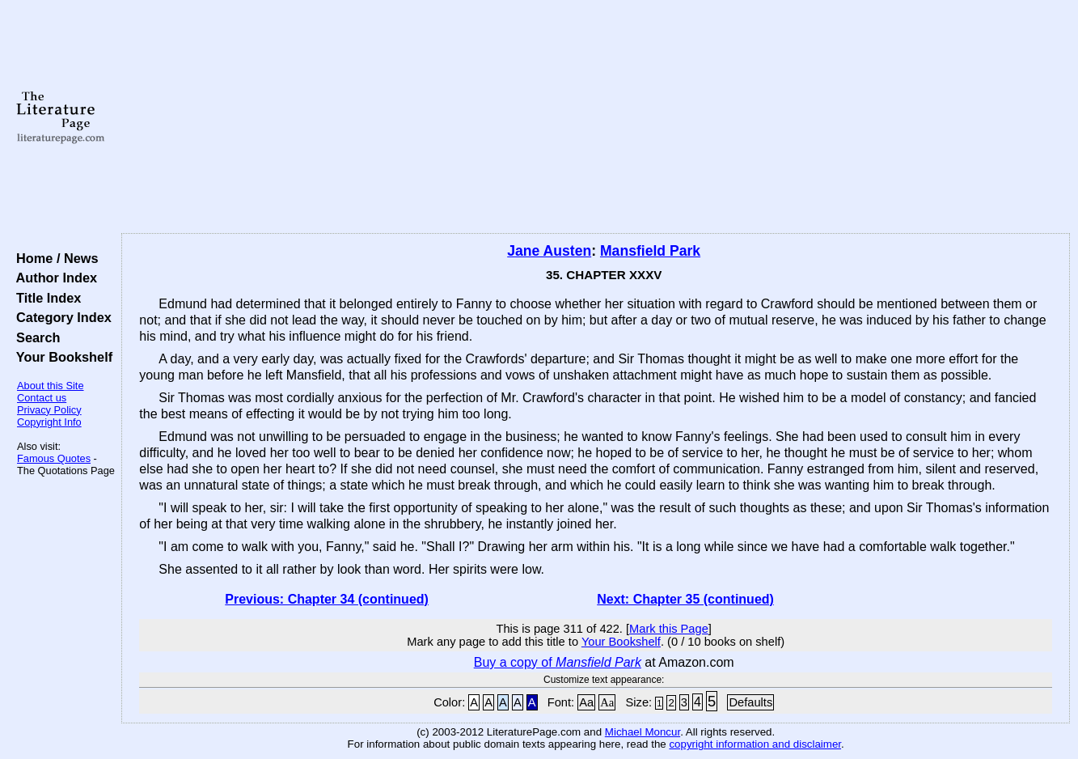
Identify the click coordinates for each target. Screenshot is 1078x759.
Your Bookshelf (60, 357)
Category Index (60, 317)
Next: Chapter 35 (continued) (685, 599)
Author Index (53, 277)
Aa (586, 702)
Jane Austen (549, 251)
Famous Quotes (54, 458)
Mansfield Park (650, 251)
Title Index (45, 297)
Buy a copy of (557, 662)
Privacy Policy (49, 410)
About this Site (50, 386)
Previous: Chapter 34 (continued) (327, 599)
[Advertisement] (596, 117)
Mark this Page (668, 628)
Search (34, 337)
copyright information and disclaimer (755, 744)
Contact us (41, 398)
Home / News (54, 258)
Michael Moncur (642, 732)
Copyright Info (49, 422)
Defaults (750, 702)
